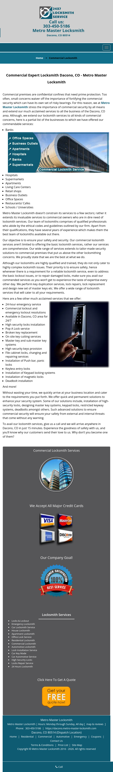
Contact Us (56, 740)
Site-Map (77, 745)
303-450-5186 (56, 26)
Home (39, 58)
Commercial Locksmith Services (56, 450)
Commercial (45, 736)
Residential (27, 736)
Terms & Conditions (42, 745)
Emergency (80, 736)
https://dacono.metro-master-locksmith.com (70, 728)
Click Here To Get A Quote (56, 680)
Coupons (96, 736)
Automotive (63, 736)
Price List (63, 745)
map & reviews (95, 724)
